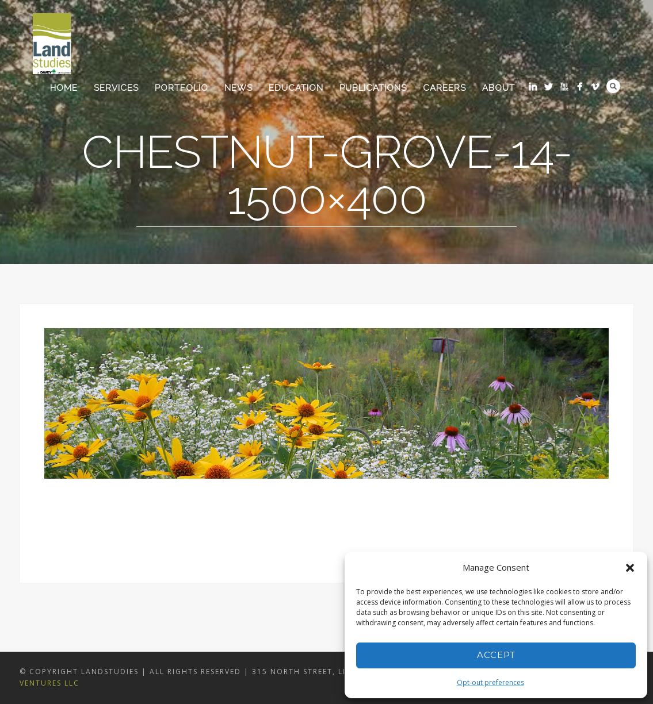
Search (613, 86)
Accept (496, 654)
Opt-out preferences (490, 682)
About (498, 88)
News (238, 88)
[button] (630, 568)
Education (296, 88)
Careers (444, 88)
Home (64, 88)
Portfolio (181, 88)
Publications (373, 88)
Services (116, 88)
